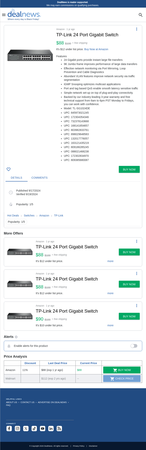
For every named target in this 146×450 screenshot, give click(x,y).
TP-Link (58, 215)
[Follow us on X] (26, 428)
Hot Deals (13, 215)
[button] (73, 94)
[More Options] (136, 29)
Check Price (122, 379)
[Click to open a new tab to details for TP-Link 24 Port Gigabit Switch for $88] (30, 55)
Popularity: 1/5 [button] (16, 221)
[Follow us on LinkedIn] (51, 428)
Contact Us (27, 402)
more (110, 261)
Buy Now (122, 370)
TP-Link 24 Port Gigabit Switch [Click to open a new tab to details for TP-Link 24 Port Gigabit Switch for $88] (67, 246)
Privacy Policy (78, 446)
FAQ (8, 405)
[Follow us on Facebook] (9, 428)
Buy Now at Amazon (96, 49)
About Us (11, 402)
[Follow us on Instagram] (17, 428)
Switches (29, 215)
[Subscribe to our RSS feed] (59, 428)
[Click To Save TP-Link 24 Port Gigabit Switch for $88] (8, 169)
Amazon (44, 215)
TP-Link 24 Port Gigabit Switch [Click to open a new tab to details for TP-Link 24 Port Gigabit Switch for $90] (67, 311)
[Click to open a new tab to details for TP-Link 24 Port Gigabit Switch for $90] (20, 316)
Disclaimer (93, 446)
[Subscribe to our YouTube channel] (43, 428)
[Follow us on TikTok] (34, 428)
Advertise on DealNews (52, 402)
